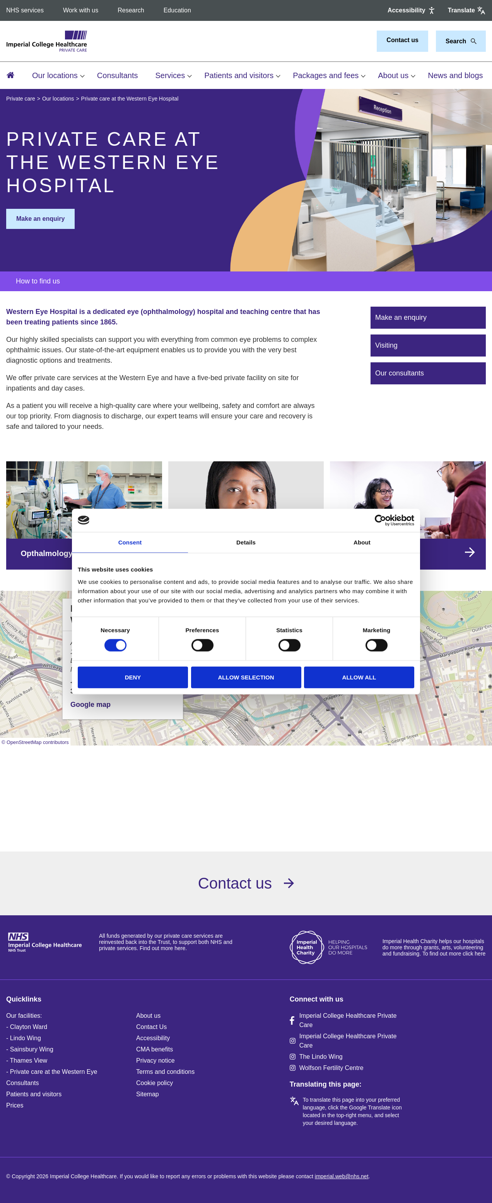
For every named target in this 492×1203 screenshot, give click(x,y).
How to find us (38, 281)
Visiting (386, 345)
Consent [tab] (130, 542)
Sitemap (147, 1094)
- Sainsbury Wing (29, 1049)
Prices (14, 1105)
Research (131, 10)
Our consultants (399, 373)
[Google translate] (467, 10)
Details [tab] (246, 542)
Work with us (80, 10)
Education (177, 10)
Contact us (402, 40)
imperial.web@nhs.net (342, 1176)
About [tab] (362, 542)
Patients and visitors (238, 75)
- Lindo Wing (23, 1038)
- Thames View (26, 1060)
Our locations (55, 75)
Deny (133, 677)
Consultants (117, 75)
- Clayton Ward (26, 1027)
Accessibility (153, 1038)
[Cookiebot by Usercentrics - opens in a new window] (380, 520)
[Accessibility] (412, 10)
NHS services (25, 10)
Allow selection (246, 677)
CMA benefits (154, 1049)
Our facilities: (24, 1015)
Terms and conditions (165, 1071)
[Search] (471, 41)
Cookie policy (154, 1083)
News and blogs (455, 75)
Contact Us (151, 1027)
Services (170, 75)
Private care (20, 99)
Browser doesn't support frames (246, 790)
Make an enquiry (40, 218)
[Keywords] (456, 41)
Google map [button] (90, 704)
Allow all (359, 677)
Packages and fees (326, 75)
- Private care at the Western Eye (51, 1071)
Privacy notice (155, 1060)
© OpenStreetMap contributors (35, 742)
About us (393, 75)
